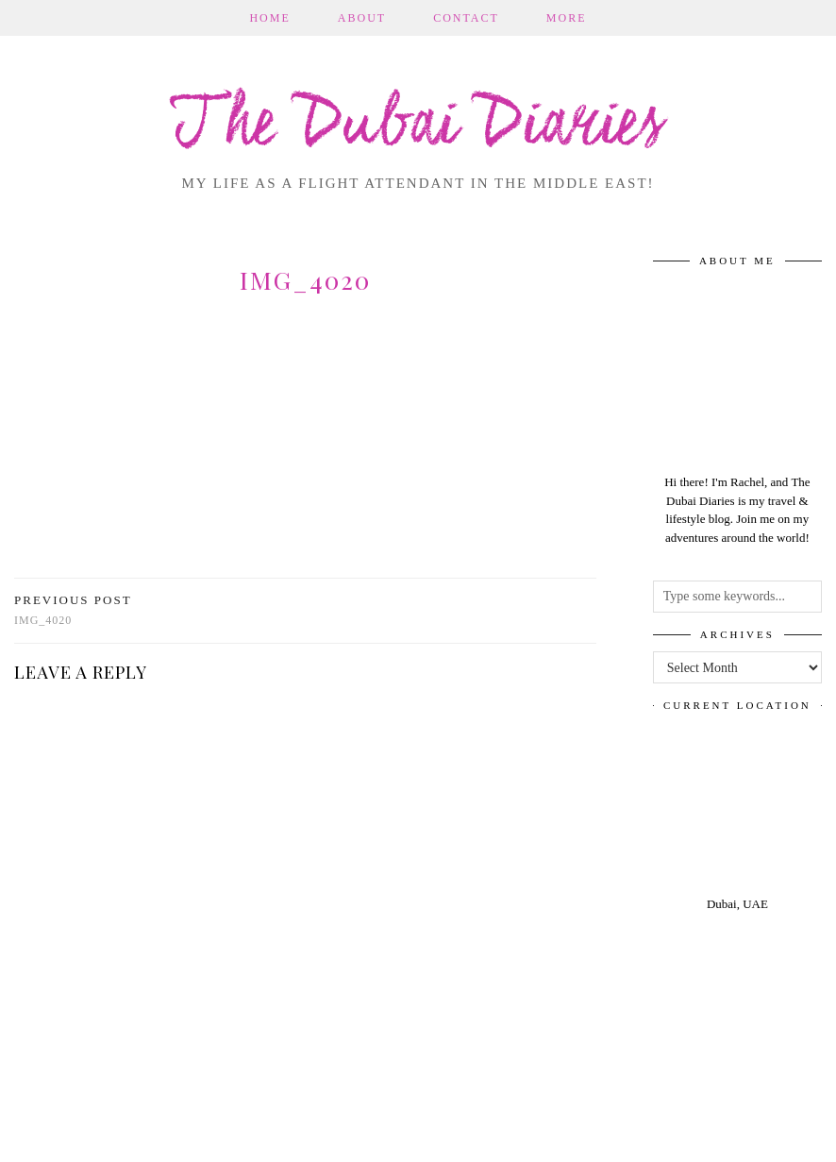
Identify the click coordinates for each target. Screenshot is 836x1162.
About (362, 18)
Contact (466, 18)
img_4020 (73, 610)
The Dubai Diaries (418, 126)
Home (269, 18)
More (566, 18)
